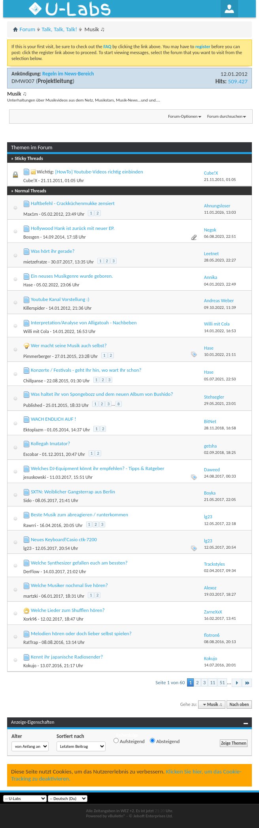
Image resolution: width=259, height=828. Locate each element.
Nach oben (239, 704)
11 (212, 682)
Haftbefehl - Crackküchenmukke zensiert (73, 203)
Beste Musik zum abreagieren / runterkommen (79, 515)
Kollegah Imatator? (50, 443)
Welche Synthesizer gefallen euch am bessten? (79, 563)
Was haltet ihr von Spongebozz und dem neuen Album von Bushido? (102, 394)
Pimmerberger (37, 356)
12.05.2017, (220, 523)
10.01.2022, (220, 354)
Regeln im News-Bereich (68, 74)
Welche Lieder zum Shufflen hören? (68, 610)
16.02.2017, (220, 618)
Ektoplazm (33, 430)
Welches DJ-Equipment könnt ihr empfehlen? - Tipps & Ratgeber (97, 468)
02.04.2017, (220, 570)
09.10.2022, (220, 307)
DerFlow (31, 571)
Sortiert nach (70, 736)
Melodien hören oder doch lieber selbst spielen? (81, 633)
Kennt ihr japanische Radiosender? (67, 657)
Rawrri (29, 525)
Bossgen (31, 237)
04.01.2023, (220, 284)
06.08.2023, (220, 236)
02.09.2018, (220, 452)
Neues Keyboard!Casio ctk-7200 (64, 539)
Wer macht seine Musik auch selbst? (69, 345)
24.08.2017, (220, 476)
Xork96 (30, 619)
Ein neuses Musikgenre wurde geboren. (72, 276)
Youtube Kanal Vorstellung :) (60, 299)
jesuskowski (34, 477)
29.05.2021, (220, 403)
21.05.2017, (220, 499)
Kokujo (29, 665)
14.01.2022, (220, 330)
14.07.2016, (220, 665)
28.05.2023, (220, 260)
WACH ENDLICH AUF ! (53, 419)
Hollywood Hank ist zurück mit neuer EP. (73, 228)
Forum (28, 29)
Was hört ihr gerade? (52, 251)
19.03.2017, (220, 594)
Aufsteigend (129, 741)
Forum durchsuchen (224, 116)
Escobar (30, 454)
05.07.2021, (220, 379)
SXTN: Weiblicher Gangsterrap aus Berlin (73, 492)
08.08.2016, (220, 641)
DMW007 (22, 81)
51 (222, 682)
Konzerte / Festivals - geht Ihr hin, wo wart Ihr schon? (86, 370)
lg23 (27, 548)
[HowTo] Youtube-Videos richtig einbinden (99, 172)
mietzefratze (35, 262)
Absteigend (165, 741)
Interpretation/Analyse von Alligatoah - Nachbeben (84, 323)
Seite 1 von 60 (170, 682)
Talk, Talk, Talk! (59, 29)
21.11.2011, (220, 179)
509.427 (238, 81)
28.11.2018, (220, 428)
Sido (27, 500)
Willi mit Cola (36, 331)
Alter (16, 736)
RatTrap (30, 642)
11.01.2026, (220, 212)
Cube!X (30, 180)
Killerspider (34, 308)
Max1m (30, 214)
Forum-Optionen (182, 116)
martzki (30, 596)
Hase (28, 285)
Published (32, 405)
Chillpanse (33, 381)
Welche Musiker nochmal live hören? (69, 585)
